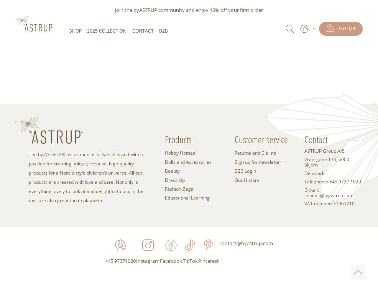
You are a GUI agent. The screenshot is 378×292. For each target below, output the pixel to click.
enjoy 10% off (211, 10)
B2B (163, 31)
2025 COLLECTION (107, 31)
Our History (247, 180)
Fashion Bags (179, 189)
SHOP (75, 31)
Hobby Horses (180, 153)
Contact (143, 31)
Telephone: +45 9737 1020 (332, 182)
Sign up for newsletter (258, 162)
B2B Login (245, 171)
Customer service (261, 139)
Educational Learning (187, 198)
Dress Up (175, 180)
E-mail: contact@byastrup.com (328, 193)
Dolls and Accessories (188, 162)
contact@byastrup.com (246, 243)
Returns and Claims (255, 153)
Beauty (172, 171)
